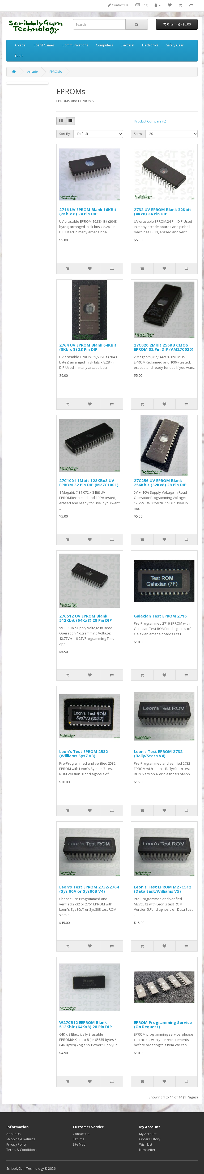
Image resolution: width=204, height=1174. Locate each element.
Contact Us (118, 5)
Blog (141, 5)
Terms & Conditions (21, 1149)
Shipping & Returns (20, 1139)
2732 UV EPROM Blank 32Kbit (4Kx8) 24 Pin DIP (162, 212)
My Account (147, 1134)
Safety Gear (175, 45)
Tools (19, 56)
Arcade (20, 45)
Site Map (79, 1144)
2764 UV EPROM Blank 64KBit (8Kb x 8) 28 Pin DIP (88, 347)
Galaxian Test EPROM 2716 (160, 616)
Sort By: (65, 134)
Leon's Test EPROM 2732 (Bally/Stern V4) (158, 754)
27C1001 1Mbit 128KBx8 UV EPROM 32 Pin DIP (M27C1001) (88, 483)
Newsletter (147, 1149)
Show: (138, 134)
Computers (104, 45)
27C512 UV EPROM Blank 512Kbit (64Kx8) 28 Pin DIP (85, 618)
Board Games (43, 45)
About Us (13, 1134)
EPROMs (55, 71)
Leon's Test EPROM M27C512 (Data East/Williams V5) (162, 889)
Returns (78, 1139)
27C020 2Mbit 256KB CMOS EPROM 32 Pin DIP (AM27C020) (163, 347)
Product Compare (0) (150, 121)
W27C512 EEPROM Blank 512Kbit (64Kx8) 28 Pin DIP (85, 1025)
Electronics (150, 45)
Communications (75, 45)
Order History (149, 1139)
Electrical (127, 45)
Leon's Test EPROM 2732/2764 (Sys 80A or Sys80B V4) (89, 889)
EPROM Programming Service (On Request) (163, 1025)
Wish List (145, 1144)
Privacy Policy (16, 1144)
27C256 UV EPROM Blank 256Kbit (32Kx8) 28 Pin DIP (160, 483)
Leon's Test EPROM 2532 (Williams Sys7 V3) (83, 754)
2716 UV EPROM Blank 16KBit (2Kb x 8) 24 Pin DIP (88, 212)
